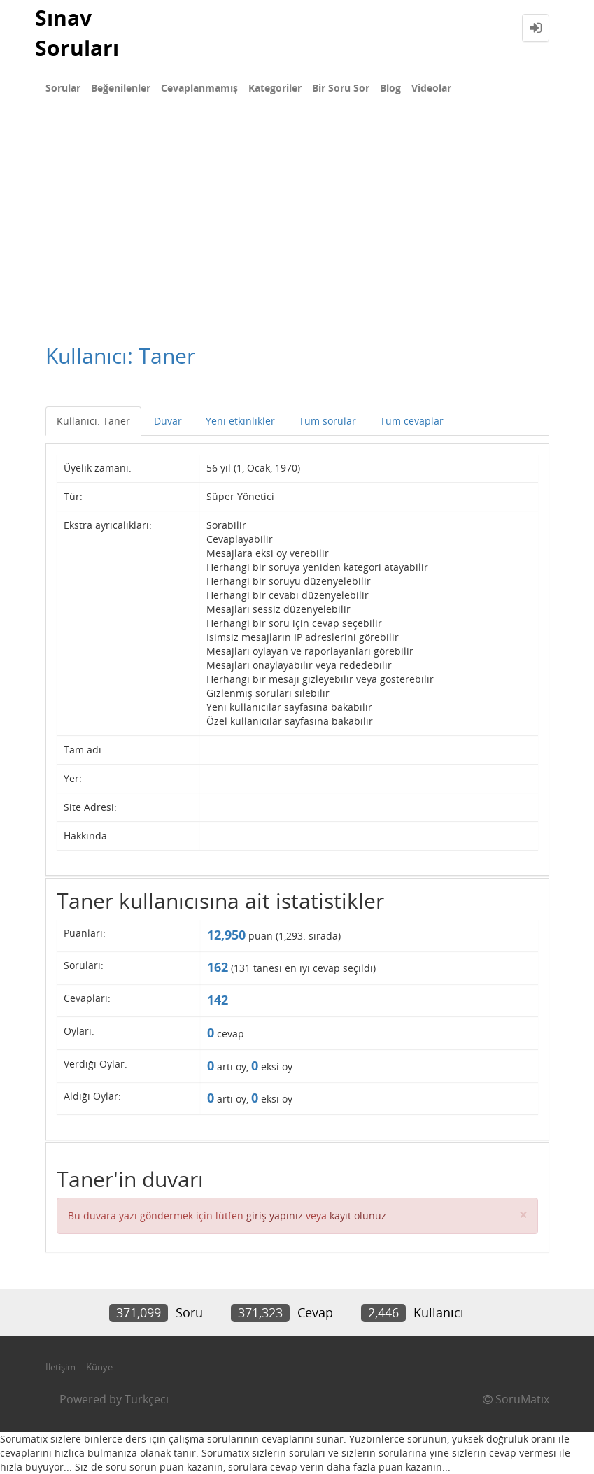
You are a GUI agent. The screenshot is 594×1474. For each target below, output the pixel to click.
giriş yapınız (274, 1215)
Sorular (62, 87)
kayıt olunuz (358, 1215)
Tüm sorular (327, 420)
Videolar (431, 87)
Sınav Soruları (77, 32)
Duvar (168, 420)
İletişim (60, 1367)
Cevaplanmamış (199, 87)
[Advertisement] (297, 221)
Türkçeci (147, 1399)
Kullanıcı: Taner (93, 420)
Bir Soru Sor (340, 87)
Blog (390, 87)
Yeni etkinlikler (240, 420)
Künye (99, 1367)
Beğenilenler (120, 87)
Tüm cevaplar (412, 420)
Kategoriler (275, 87)
